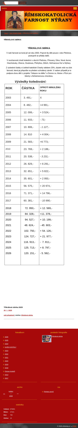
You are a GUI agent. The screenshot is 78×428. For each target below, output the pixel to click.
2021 (6, 357)
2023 (6, 351)
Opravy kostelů (10, 371)
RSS (74, 426)
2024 (6, 344)
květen (11, 391)
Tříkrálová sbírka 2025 (13, 307)
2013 (6, 375)
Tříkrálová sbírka (57, 336)
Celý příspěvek (9, 315)
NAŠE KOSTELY (10, 347)
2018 (6, 368)
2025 (6, 340)
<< (4, 394)
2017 (6, 378)
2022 (6, 354)
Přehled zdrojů (49, 392)
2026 (6, 337)
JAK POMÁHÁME (15, 33)
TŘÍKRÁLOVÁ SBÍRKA (27, 315)
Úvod (6, 33)
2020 (6, 361)
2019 (6, 364)
